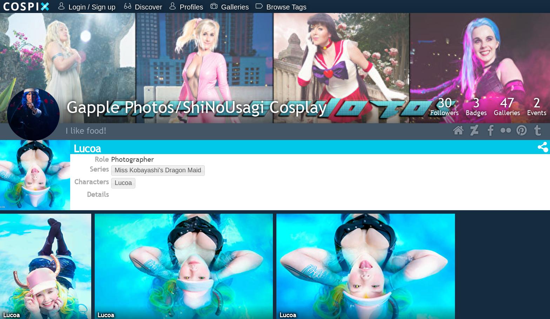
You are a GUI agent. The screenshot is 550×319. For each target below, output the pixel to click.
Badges (476, 106)
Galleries (507, 106)
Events (536, 106)
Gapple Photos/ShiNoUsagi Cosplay (197, 107)
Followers (444, 106)
